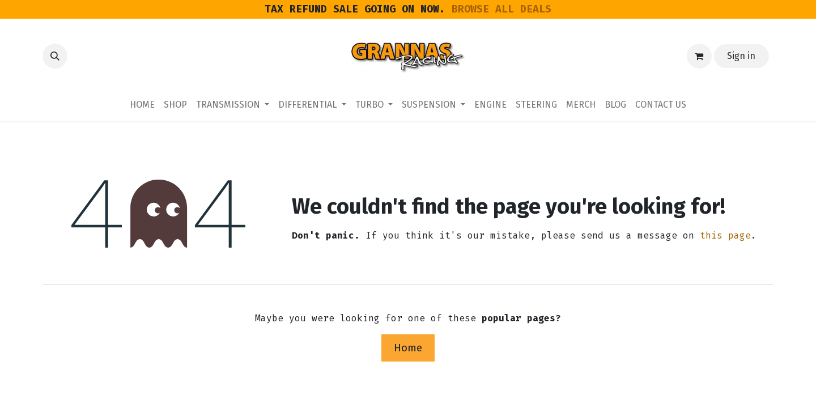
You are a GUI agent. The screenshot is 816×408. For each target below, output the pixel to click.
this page (725, 235)
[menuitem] (142, 105)
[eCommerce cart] (699, 56)
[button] (54, 56)
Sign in (741, 55)
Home (408, 347)
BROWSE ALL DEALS (501, 9)
